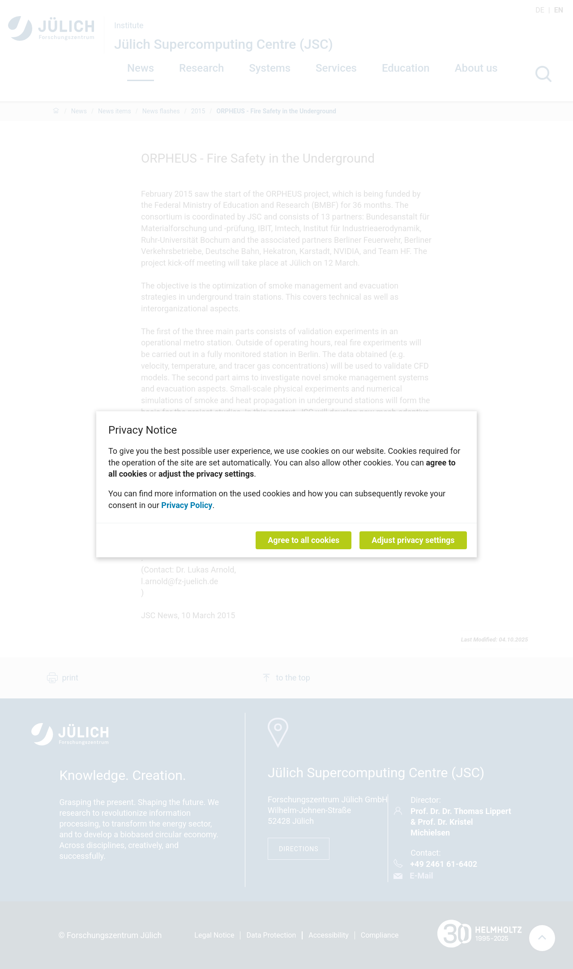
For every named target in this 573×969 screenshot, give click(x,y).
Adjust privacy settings (413, 540)
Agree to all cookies (303, 540)
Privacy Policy (186, 505)
